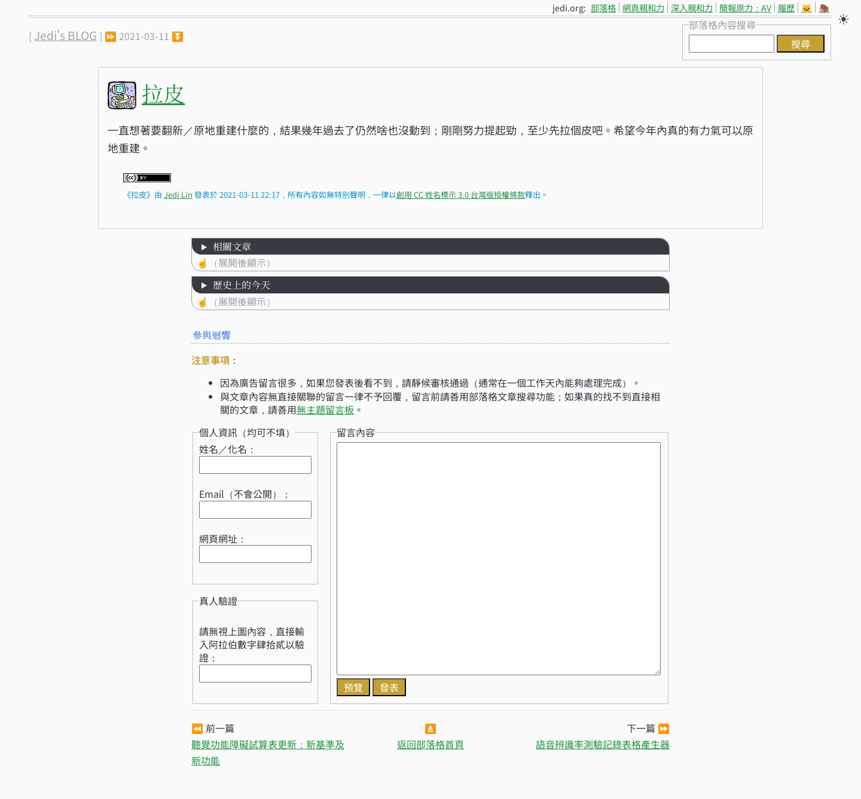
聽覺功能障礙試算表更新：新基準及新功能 (267, 752)
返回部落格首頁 (430, 744)
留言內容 (356, 432)
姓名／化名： (228, 449)
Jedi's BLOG (65, 35)
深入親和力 (692, 7)
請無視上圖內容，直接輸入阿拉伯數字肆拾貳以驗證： (251, 644)
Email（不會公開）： (245, 493)
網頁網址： (223, 538)
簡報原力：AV (745, 7)
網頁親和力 (643, 7)
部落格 (603, 7)
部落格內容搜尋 (722, 24)
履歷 (786, 7)
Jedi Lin (178, 194)
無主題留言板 (325, 409)
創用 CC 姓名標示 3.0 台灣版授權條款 (460, 194)
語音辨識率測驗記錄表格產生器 (603, 744)
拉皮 (163, 93)
